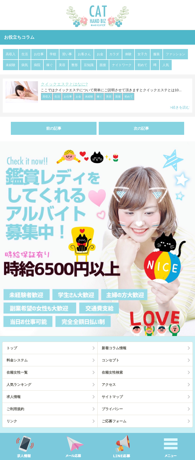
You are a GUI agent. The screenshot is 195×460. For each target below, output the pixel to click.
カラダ (114, 54)
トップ (12, 348)
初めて (142, 65)
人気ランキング (19, 385)
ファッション (175, 54)
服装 (156, 54)
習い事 (67, 54)
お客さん (84, 54)
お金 (100, 54)
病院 (37, 65)
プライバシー (112, 409)
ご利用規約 (15, 409)
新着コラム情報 (114, 348)
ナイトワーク (122, 65)
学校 (53, 54)
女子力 (142, 54)
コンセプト (110, 360)
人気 (165, 65)
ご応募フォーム (114, 421)
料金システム (17, 360)
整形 (74, 65)
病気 (24, 65)
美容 (62, 65)
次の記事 (141, 128)
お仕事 (39, 54)
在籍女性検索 (112, 372)
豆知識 (89, 65)
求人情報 (14, 397)
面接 (103, 65)
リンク (12, 421)
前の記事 (53, 128)
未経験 (10, 65)
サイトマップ (112, 397)
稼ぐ (49, 65)
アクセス (109, 385)
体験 (128, 54)
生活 (24, 54)
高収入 (10, 54)
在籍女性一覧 (17, 372)
